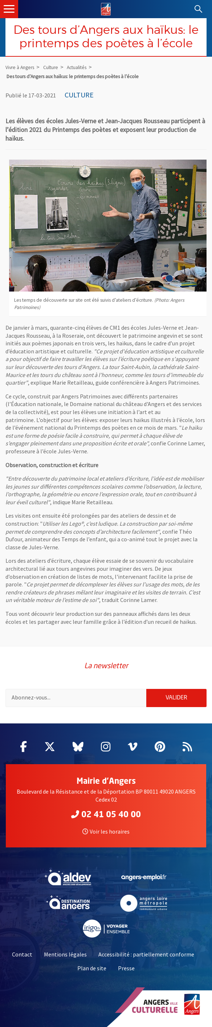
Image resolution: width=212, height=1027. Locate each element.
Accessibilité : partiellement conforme (146, 954)
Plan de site (91, 968)
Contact (22, 954)
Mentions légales (65, 954)
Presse (126, 968)
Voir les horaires (106, 831)
